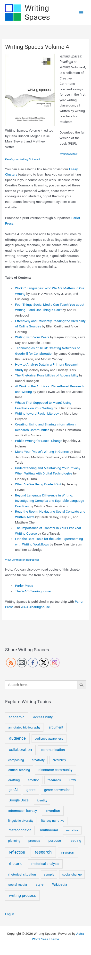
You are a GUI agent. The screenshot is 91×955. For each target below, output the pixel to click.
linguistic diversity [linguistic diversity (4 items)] (20, 820)
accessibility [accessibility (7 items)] (43, 717)
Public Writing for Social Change (38, 441)
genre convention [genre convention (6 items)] (57, 790)
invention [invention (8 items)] (52, 810)
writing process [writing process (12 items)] (22, 895)
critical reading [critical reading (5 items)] (19, 770)
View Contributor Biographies (22, 559)
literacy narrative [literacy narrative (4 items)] (52, 820)
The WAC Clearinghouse (33, 591)
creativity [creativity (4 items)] (38, 760)
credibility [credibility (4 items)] (59, 760)
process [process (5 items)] (34, 840)
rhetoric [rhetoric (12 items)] (16, 863)
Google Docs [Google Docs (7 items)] (18, 800)
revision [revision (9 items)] (67, 852)
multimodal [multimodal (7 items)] (49, 830)
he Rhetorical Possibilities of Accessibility (48, 375)
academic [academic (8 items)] (17, 717)
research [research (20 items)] (43, 852)
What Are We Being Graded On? (38, 484)
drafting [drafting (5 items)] (14, 780)
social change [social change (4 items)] (72, 874)
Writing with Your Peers (32, 337)
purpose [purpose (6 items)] (54, 840)
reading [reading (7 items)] (75, 840)
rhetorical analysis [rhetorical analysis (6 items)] (45, 864)
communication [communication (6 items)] (53, 750)
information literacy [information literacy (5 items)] (22, 811)
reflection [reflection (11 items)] (17, 852)
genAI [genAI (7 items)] (13, 790)
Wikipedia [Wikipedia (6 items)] (59, 884)
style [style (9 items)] (39, 884)
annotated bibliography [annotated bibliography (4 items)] (24, 727)
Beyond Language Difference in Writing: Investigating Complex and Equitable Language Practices (49, 500)
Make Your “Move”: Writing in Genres (42, 451)
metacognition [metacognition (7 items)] (19, 830)
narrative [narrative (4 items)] (72, 830)
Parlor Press (24, 585)
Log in (9, 914)
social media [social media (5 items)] (17, 884)
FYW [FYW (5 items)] (72, 780)
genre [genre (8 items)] (31, 790)
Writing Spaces (37, 12)
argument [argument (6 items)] (56, 727)
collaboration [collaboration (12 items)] (20, 749)
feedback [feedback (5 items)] (54, 780)
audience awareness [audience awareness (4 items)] (49, 738)
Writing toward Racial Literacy (37, 413)
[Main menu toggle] (81, 13)
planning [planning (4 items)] (14, 840)
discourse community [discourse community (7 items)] (56, 770)
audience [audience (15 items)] (17, 738)
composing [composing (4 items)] (16, 760)
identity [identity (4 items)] (42, 800)
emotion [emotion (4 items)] (34, 780)
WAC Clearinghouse (35, 607)
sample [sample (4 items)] (49, 874)
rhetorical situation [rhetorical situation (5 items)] (22, 874)
